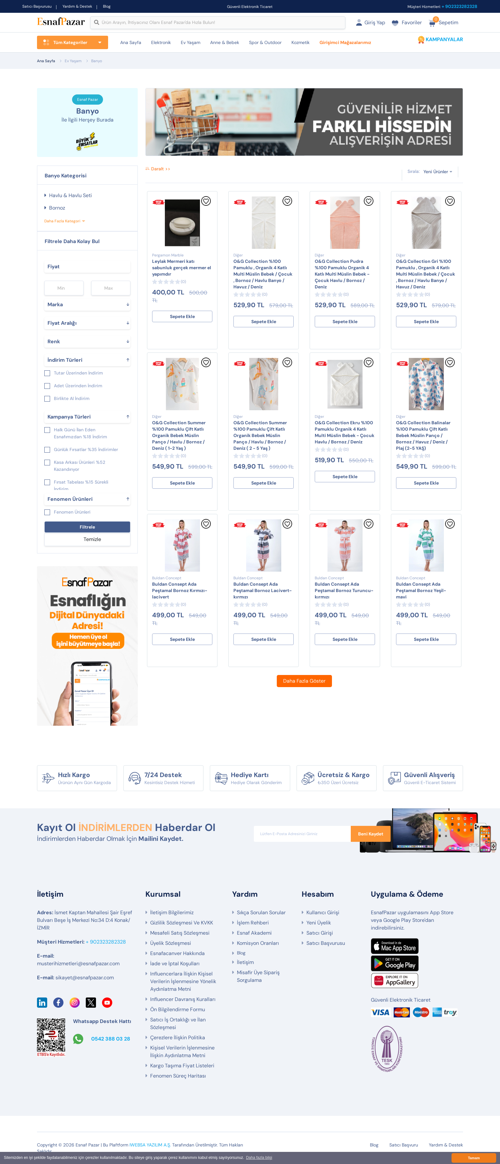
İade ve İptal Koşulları (175, 963)
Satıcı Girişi (319, 933)
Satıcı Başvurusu (37, 6)
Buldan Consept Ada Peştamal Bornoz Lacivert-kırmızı (262, 590)
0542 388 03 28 (110, 1038)
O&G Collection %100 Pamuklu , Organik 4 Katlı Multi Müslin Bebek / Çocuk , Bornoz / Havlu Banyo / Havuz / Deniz (262, 274)
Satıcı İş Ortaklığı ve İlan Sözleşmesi (178, 1023)
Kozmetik (300, 42)
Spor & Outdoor (265, 42)
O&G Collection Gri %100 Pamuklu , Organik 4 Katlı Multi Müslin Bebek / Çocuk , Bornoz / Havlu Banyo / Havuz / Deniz (425, 274)
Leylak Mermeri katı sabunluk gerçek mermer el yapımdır (181, 267)
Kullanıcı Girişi (322, 912)
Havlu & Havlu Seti (70, 195)
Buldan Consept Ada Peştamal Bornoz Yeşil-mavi (421, 590)
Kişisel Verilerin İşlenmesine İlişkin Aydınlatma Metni (182, 1051)
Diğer (238, 255)
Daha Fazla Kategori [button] (62, 221)
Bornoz (57, 207)
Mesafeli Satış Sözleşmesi (180, 933)
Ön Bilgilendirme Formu (177, 1009)
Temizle (92, 539)
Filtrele (87, 527)
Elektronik (161, 42)
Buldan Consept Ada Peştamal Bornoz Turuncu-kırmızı (344, 590)
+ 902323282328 (459, 6)
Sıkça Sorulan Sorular (261, 912)
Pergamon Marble (168, 255)
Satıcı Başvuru (403, 1145)
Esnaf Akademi (254, 933)
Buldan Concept (166, 578)
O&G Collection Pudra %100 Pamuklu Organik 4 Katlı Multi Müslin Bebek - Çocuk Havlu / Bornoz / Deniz (342, 274)
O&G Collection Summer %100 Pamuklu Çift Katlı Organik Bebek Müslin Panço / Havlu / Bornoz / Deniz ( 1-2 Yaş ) (179, 435)
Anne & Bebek (224, 42)
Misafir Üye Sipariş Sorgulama (258, 976)
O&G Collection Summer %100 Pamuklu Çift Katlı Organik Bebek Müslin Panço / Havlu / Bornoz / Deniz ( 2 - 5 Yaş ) (260, 435)
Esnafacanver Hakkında (177, 953)
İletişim (245, 962)
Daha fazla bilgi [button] (259, 1158)
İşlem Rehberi (253, 922)
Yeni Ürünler (435, 171)
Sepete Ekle (182, 316)
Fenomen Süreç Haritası (178, 1075)
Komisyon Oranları (258, 943)
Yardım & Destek (77, 6)
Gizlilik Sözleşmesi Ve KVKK (181, 922)
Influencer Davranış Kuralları (183, 999)
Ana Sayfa (130, 42)
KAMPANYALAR (444, 39)
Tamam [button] (474, 1158)
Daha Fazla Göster (304, 681)
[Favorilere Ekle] (206, 204)
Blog (107, 6)
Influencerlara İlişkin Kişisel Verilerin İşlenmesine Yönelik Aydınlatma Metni (183, 981)
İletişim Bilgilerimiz (172, 912)
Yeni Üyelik (318, 922)
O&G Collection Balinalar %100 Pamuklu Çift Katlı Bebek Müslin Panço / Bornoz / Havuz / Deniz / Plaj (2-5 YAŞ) (423, 435)
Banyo (96, 60)
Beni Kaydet (370, 834)
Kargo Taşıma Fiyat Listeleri (182, 1065)
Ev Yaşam (190, 42)
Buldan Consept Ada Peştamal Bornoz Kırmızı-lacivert (179, 590)
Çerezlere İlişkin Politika (177, 1037)
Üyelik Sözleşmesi (170, 943)
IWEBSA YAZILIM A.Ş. (150, 1145)
